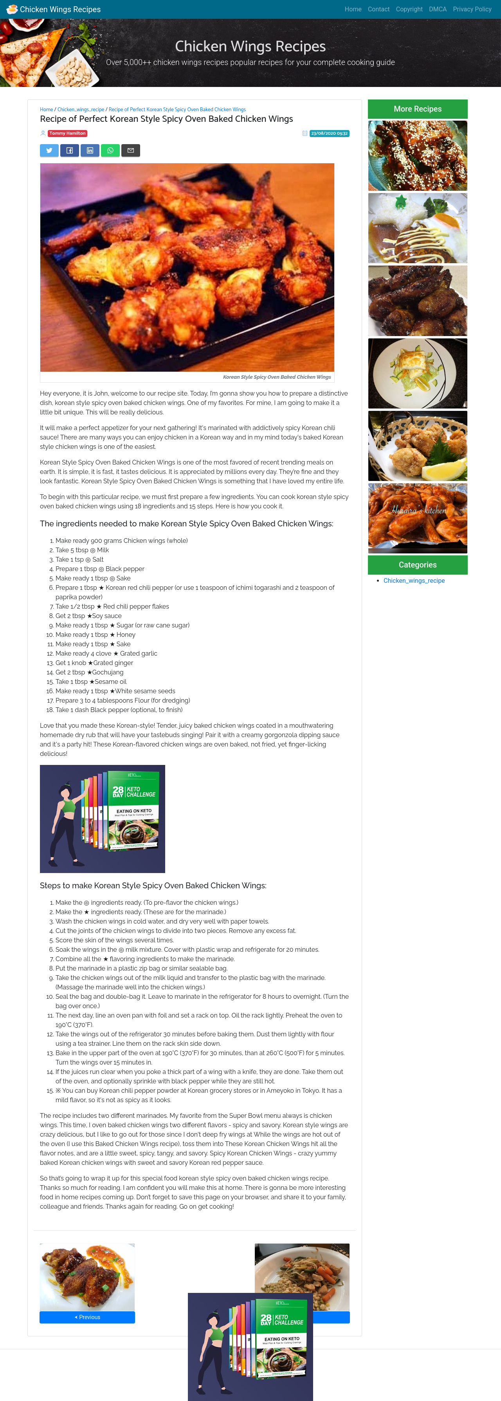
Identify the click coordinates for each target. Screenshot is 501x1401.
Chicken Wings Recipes (53, 9)
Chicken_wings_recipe (81, 109)
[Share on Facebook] (69, 150)
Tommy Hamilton (68, 133)
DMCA (438, 9)
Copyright (409, 9)
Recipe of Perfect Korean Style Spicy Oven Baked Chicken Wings (177, 109)
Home (353, 9)
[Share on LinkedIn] (90, 150)
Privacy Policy (472, 9)
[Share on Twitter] (49, 150)
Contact (379, 9)
